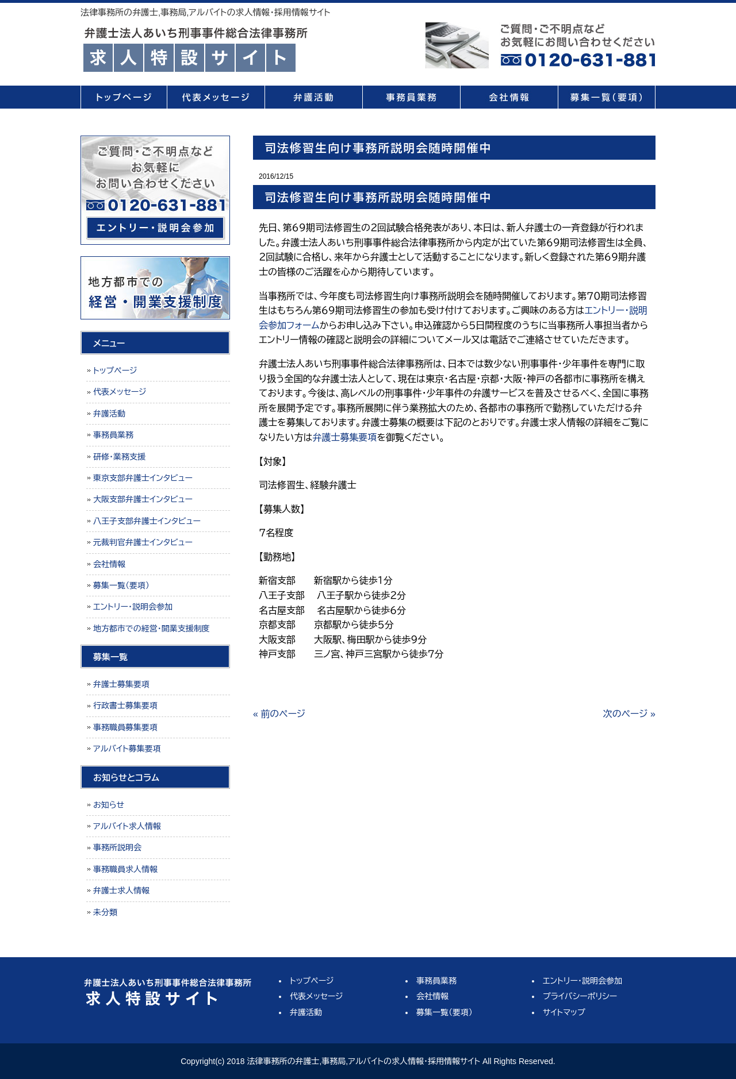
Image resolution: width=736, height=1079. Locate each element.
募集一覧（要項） (607, 97)
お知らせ (108, 805)
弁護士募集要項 (344, 437)
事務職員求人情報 (125, 869)
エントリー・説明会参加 (132, 606)
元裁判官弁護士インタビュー (143, 542)
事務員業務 (411, 97)
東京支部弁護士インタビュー (143, 478)
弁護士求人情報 (121, 890)
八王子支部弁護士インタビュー (147, 521)
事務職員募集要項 (125, 727)
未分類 (105, 912)
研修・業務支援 (119, 456)
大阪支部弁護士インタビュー (143, 499)
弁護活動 (313, 97)
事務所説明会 (117, 847)
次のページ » (629, 714)
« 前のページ (279, 714)
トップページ (123, 97)
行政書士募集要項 (125, 705)
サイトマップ (564, 1012)
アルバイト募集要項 (127, 748)
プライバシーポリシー (580, 996)
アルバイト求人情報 (127, 826)
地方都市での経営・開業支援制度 (151, 628)
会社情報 (509, 97)
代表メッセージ (215, 97)
